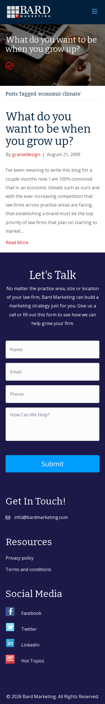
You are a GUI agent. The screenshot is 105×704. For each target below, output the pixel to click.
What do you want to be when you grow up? (48, 129)
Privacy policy (20, 558)
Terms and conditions (28, 569)
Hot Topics (32, 661)
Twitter (29, 629)
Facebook (31, 613)
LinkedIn (30, 645)
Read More (17, 242)
